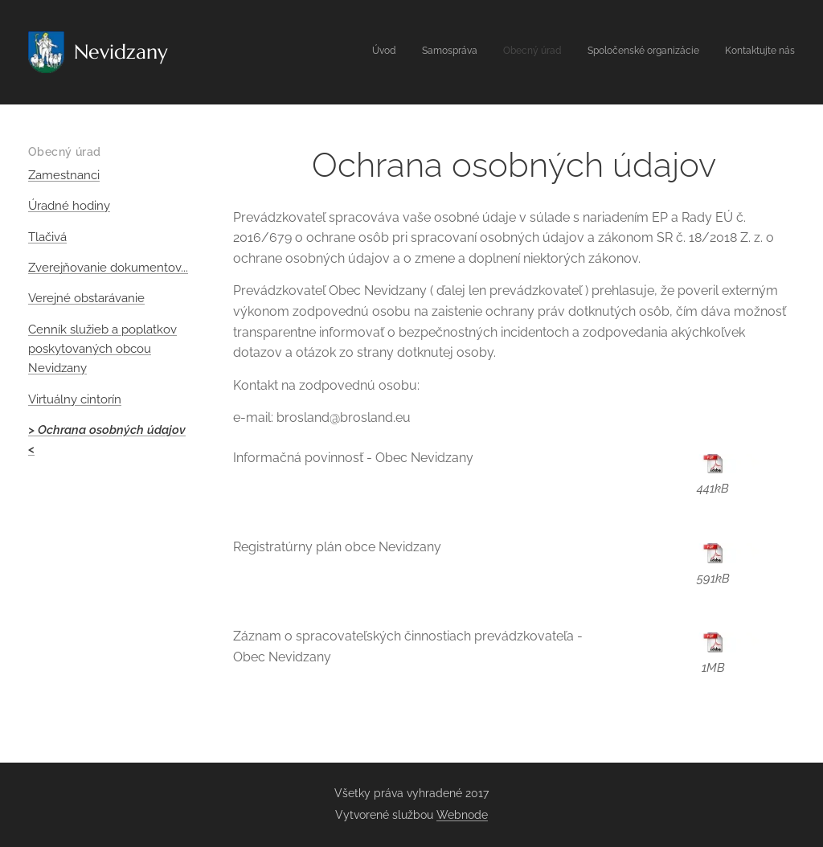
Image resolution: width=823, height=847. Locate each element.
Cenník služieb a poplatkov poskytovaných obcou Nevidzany (102, 349)
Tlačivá (47, 237)
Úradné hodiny (69, 205)
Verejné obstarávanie (86, 298)
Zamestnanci (64, 175)
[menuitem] (696, 52)
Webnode (462, 814)
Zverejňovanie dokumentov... (108, 267)
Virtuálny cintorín (74, 399)
